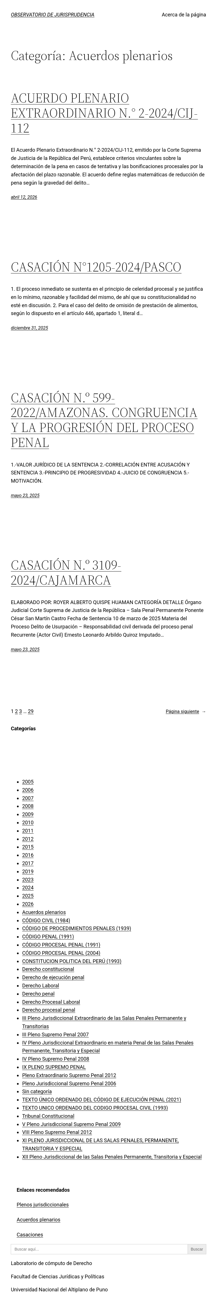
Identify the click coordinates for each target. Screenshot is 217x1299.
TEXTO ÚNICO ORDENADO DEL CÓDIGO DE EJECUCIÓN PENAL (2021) (101, 1100)
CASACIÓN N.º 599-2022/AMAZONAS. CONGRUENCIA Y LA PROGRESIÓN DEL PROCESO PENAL (104, 420)
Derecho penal (38, 994)
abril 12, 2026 (24, 197)
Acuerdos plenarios (44, 912)
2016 (27, 855)
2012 (27, 839)
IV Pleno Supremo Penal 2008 (55, 1059)
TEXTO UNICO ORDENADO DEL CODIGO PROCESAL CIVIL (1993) (95, 1108)
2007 (27, 798)
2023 (27, 880)
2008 (27, 806)
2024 (27, 888)
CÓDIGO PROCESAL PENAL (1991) (61, 945)
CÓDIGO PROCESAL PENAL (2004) (61, 953)
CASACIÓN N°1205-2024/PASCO (96, 266)
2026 (27, 904)
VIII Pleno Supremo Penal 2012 (57, 1132)
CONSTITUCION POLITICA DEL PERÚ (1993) (71, 961)
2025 (27, 896)
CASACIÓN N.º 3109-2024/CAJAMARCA (66, 572)
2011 (27, 831)
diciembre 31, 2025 (29, 328)
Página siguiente (186, 711)
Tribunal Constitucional (48, 1116)
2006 (27, 790)
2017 (27, 863)
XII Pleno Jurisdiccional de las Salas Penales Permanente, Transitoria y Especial (111, 1157)
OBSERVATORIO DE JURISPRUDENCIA (52, 15)
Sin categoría (37, 1091)
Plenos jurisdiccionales (43, 1205)
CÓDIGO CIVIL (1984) (46, 920)
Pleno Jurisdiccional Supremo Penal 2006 (69, 1083)
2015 (27, 847)
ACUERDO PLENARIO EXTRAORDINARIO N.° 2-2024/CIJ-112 (104, 112)
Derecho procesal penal (48, 1010)
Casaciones (30, 1235)
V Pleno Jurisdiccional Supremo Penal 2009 (71, 1124)
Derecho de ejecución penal (53, 977)
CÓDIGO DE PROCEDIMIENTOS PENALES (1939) (76, 928)
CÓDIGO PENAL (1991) (48, 937)
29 (31, 711)
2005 (27, 782)
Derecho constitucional (48, 969)
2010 (27, 822)
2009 (27, 814)
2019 (27, 871)
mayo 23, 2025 (25, 495)
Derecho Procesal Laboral (51, 1002)
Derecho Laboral (40, 985)
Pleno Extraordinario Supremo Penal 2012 (69, 1075)
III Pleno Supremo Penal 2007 (55, 1034)
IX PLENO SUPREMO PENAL (54, 1067)
